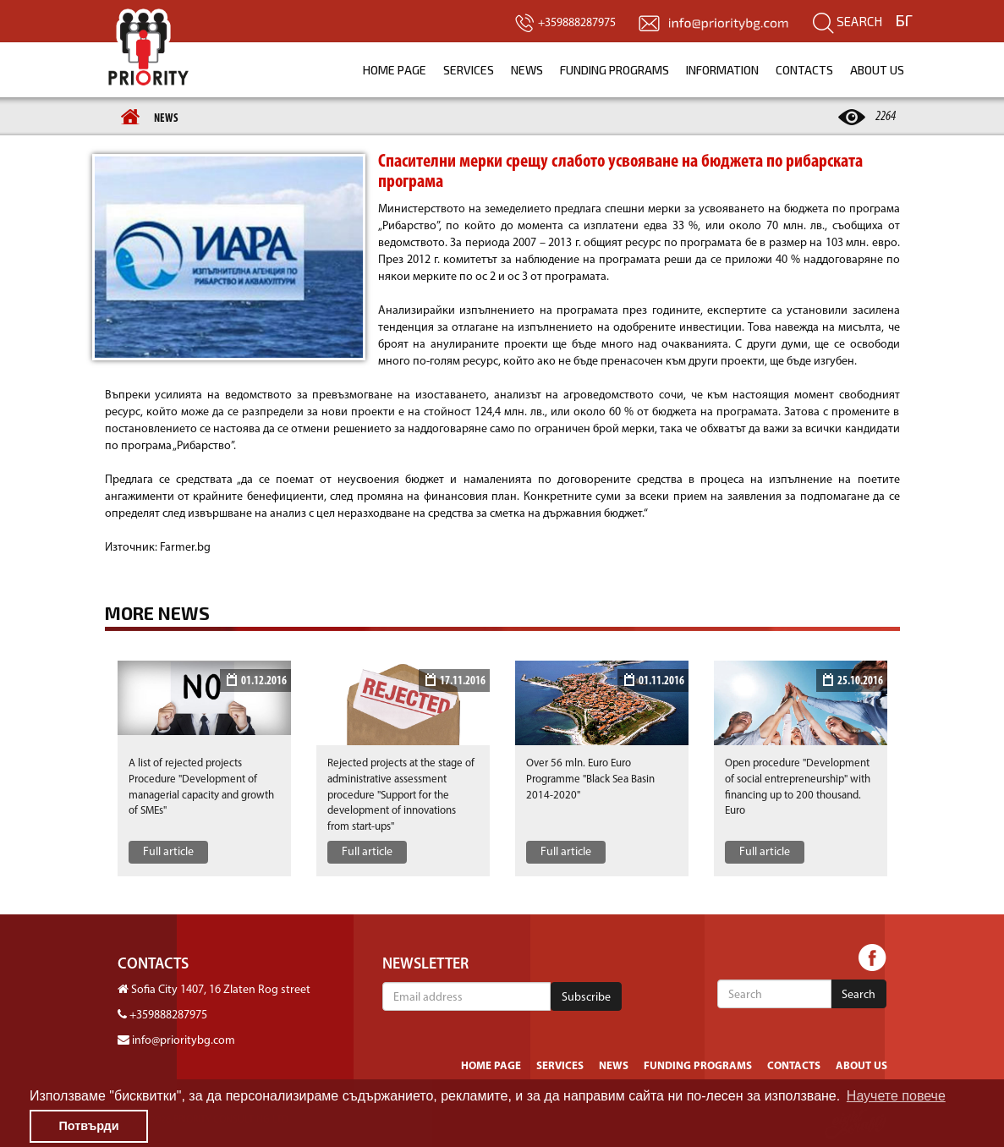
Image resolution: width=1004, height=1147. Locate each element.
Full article (168, 852)
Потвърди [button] (88, 1126)
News (527, 70)
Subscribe (586, 997)
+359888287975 (168, 1015)
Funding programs (614, 70)
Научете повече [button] (896, 1096)
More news (157, 613)
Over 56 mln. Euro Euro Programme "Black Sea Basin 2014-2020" (590, 779)
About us (877, 70)
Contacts (804, 70)
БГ (904, 20)
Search (847, 21)
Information (722, 70)
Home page (394, 70)
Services (468, 70)
